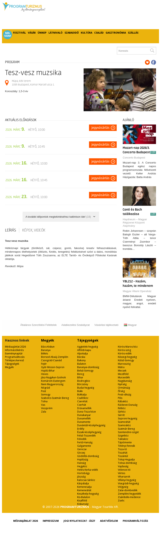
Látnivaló (56, 32)
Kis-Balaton (83, 497)
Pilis (120, 398)
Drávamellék (84, 408)
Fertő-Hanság (84, 442)
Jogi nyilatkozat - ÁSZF (79, 521)
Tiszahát (122, 452)
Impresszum (51, 521)
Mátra (121, 367)
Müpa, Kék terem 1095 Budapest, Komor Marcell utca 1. (33, 82)
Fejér (44, 363)
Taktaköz (123, 439)
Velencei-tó (124, 469)
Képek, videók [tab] (33, 230)
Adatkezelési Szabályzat (75, 324)
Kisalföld (82, 500)
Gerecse (82, 449)
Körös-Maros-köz (128, 346)
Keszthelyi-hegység (88, 493)
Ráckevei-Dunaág (127, 404)
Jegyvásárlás (100, 128)
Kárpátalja (83, 483)
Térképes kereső (14, 360)
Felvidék (81, 439)
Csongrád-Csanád (51, 360)
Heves (44, 374)
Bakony (81, 360)
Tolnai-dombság (127, 463)
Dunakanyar (84, 415)
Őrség (121, 391)
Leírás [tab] (10, 230)
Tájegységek (12, 363)
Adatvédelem (109, 521)
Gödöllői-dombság (88, 456)
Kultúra (86, 32)
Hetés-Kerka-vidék (87, 469)
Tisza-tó (122, 449)
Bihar (80, 377)
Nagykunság (125, 381)
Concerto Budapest (134, 157)
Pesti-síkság (124, 394)
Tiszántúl (123, 456)
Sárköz (122, 411)
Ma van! (7, 34)
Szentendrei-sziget (128, 432)
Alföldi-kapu (84, 350)
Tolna (44, 401)
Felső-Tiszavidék (86, 435)
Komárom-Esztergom (53, 381)
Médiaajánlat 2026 (15, 346)
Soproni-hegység (127, 418)
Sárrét (121, 415)
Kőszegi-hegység (127, 357)
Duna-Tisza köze (86, 411)
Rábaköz (123, 401)
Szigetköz (123, 435)
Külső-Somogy (126, 360)
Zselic (121, 500)
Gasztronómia (116, 32)
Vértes (121, 473)
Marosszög (124, 363)
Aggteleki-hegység (87, 346)
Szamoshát (124, 422)
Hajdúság (82, 459)
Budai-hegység (85, 387)
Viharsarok (124, 476)
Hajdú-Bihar (48, 370)
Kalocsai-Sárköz (86, 480)
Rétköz (122, 408)
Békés (44, 353)
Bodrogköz (83, 381)
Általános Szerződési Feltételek (38, 324)
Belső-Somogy (85, 370)
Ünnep (42, 32)
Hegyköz (82, 466)
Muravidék (124, 377)
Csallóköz (82, 398)
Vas (43, 404)
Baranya (46, 350)
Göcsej (81, 452)
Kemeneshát (84, 490)
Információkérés (14, 350)
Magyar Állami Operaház (137, 291)
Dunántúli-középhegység (91, 425)
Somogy (45, 394)
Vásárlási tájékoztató (106, 324)
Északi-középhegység (89, 432)
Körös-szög (124, 350)
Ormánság (124, 387)
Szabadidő (72, 32)
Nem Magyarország (52, 384)
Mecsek (122, 370)
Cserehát (82, 401)
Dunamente (83, 422)
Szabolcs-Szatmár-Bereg (55, 398)
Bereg (80, 374)
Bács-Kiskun (48, 346)
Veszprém (47, 408)
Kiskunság (82, 504)
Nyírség (122, 384)
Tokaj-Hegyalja (126, 459)
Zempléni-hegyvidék (129, 493)
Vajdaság (123, 466)
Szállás (133, 32)
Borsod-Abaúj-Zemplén (54, 357)
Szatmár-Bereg (126, 428)
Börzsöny (82, 384)
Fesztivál (19, 32)
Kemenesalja (84, 487)
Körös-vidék (125, 353)
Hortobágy (83, 473)
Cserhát (81, 404)
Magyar (130, 324)
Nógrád (45, 387)
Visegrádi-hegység (128, 483)
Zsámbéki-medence (129, 497)
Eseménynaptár (14, 353)
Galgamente (84, 446)
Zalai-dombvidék (127, 490)
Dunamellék (84, 418)
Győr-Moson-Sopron (52, 367)
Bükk (80, 391)
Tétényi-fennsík (126, 446)
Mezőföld (123, 374)
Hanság (81, 463)
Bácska (81, 357)
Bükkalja (82, 394)
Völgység (123, 487)
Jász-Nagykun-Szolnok (53, 377)
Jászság (81, 476)
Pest (43, 391)
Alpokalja (82, 353)
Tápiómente (125, 442)
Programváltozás (14, 357)
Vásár (32, 32)
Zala (43, 411)
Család (99, 32)
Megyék (9, 367)
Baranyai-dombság (88, 367)
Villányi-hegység (127, 480)
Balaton (81, 363)
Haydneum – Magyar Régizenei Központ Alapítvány (135, 222)
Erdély (80, 428)
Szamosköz (124, 425)
